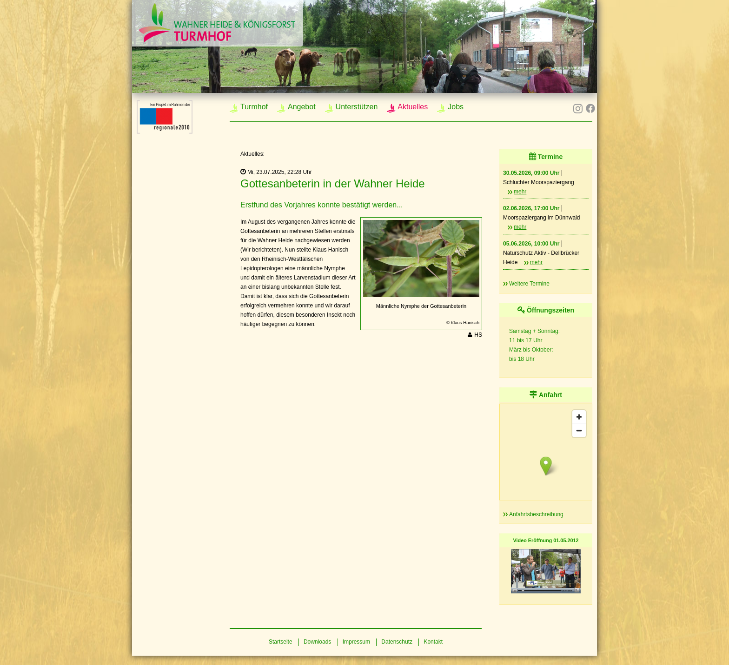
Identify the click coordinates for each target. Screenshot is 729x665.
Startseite (280, 641)
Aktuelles (413, 107)
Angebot (302, 107)
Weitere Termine (529, 283)
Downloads (317, 641)
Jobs (456, 107)
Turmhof (254, 107)
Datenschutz (396, 641)
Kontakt (433, 641)
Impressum (356, 641)
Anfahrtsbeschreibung (536, 514)
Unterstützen (357, 107)
